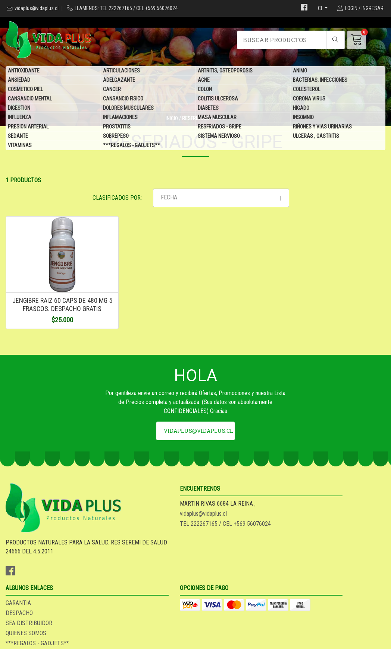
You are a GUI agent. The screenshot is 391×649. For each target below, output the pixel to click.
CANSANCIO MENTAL (30, 99)
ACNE (204, 80)
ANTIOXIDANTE (24, 71)
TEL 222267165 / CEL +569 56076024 (145, 568)
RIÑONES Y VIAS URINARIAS (322, 127)
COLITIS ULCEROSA (218, 99)
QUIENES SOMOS (221, 573)
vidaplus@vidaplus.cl (37, 8)
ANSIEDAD (19, 80)
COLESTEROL (306, 90)
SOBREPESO (116, 136)
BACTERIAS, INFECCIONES (320, 80)
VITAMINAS (20, 146)
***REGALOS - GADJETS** (131, 146)
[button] (325, 207)
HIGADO (301, 108)
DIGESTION (19, 108)
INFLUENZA (19, 118)
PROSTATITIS (117, 127)
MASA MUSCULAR (217, 118)
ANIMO (300, 71)
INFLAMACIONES (120, 118)
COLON (205, 90)
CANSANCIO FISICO (123, 99)
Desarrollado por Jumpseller (255, 641)
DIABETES (208, 108)
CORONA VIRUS (309, 99)
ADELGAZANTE (119, 80)
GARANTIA (213, 543)
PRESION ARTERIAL (28, 127)
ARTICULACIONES (121, 71)
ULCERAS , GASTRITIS (316, 136)
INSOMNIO (303, 118)
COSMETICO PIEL (25, 90)
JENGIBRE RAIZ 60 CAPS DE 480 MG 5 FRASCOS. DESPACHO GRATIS (49, 327)
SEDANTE (18, 136)
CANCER (112, 90)
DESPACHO (214, 553)
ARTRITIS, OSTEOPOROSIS (225, 71)
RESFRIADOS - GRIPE (219, 127)
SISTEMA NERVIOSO (219, 136)
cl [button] (320, 8)
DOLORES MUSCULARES (128, 108)
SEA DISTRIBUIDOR (224, 563)
